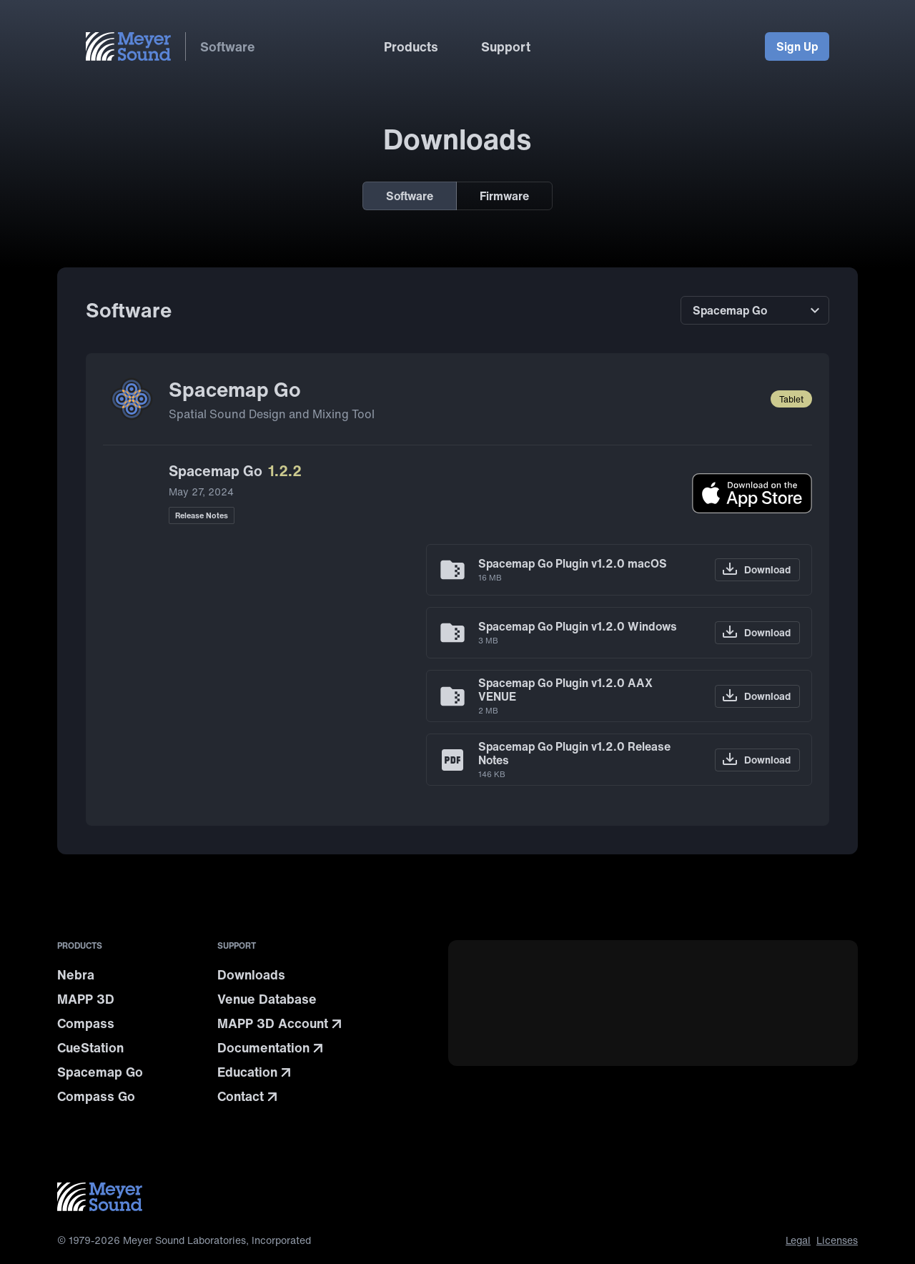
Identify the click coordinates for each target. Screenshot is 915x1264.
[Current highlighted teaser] (653, 1024)
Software (227, 46)
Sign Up (797, 46)
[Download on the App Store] (752, 493)
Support (505, 46)
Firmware (504, 195)
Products (411, 46)
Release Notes (201, 515)
